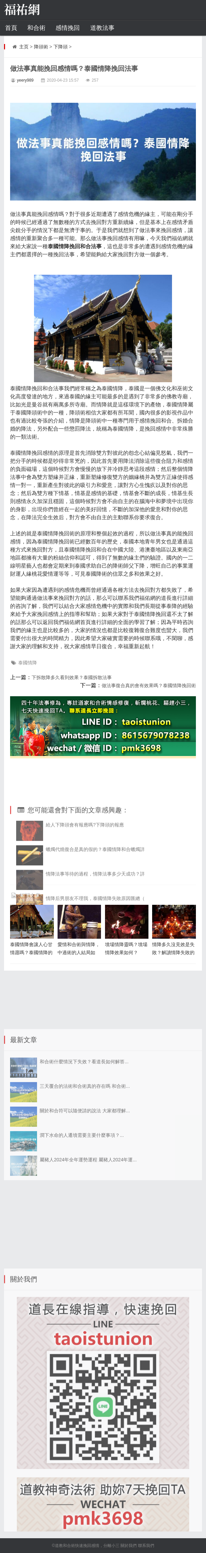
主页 (24, 46)
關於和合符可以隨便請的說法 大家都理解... (85, 1159)
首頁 (11, 28)
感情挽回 (68, 28)
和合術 (36, 28)
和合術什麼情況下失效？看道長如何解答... (84, 1110)
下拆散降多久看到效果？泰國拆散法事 (72, 677)
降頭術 (41, 46)
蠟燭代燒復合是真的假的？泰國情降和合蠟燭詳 (95, 888)
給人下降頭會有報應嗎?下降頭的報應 (85, 863)
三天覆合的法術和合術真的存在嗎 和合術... (85, 1135)
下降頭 (61, 46)
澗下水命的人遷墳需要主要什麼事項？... (82, 1184)
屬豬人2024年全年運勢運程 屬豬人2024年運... (88, 1208)
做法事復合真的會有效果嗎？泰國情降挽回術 (149, 685)
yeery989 (25, 80)
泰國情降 (27, 662)
